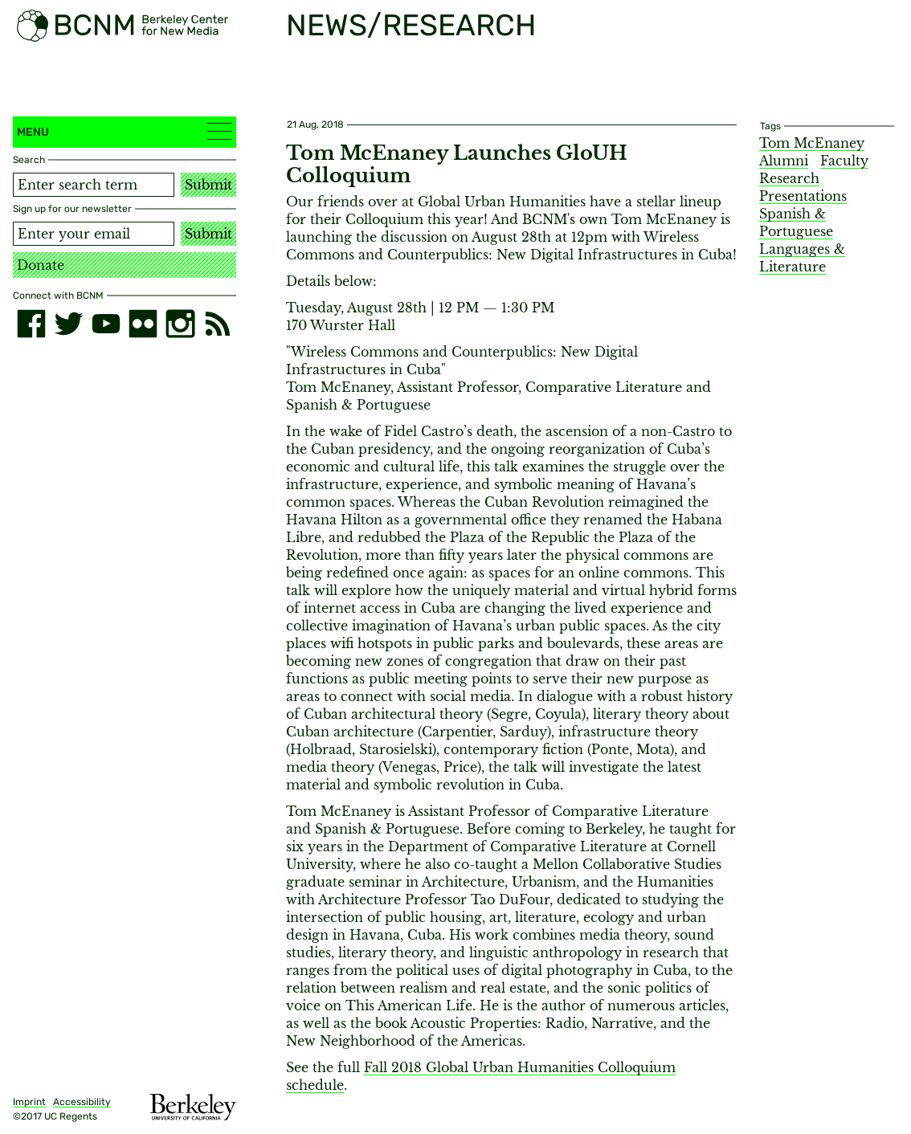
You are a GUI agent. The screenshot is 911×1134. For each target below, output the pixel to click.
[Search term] (93, 185)
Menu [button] (124, 131)
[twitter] (68, 323)
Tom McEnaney (811, 143)
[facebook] (31, 323)
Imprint (29, 1101)
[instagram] (179, 323)
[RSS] (217, 323)
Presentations (803, 196)
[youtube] (106, 323)
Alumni (783, 161)
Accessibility (82, 1101)
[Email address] (93, 234)
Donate (40, 265)
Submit (208, 185)
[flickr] (143, 323)
